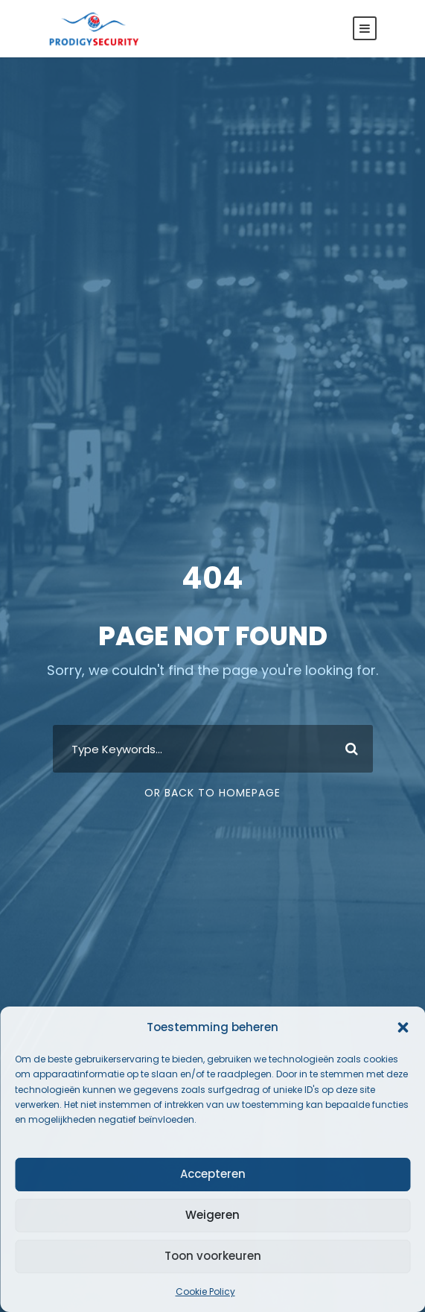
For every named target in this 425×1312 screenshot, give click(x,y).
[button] (402, 1027)
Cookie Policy (205, 1291)
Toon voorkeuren (212, 1256)
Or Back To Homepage (212, 792)
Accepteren (213, 1174)
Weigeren (212, 1215)
